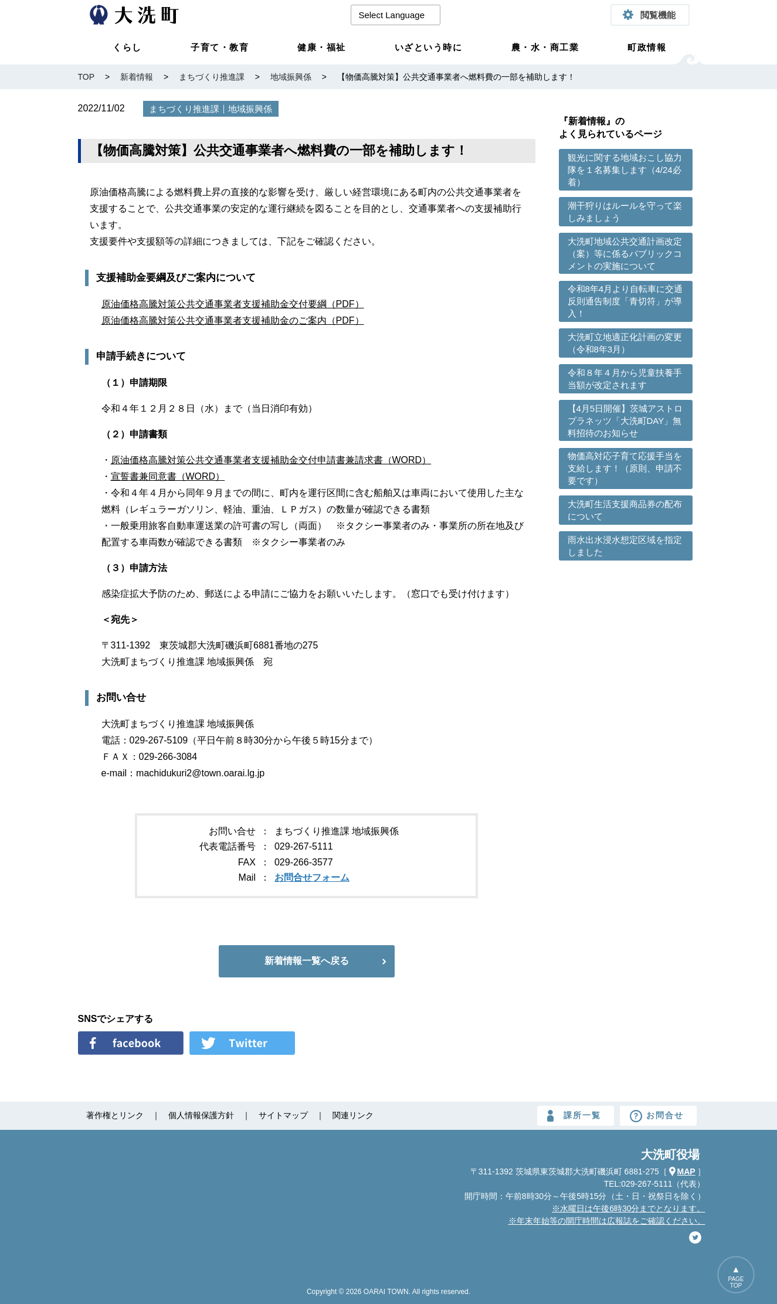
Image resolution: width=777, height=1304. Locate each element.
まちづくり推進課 (184, 109)
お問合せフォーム (312, 877)
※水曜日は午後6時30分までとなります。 (628, 1208)
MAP (686, 1171)
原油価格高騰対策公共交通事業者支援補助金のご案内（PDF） (232, 320)
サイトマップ (283, 1115)
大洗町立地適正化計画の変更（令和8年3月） (625, 343)
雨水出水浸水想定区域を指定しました (625, 546)
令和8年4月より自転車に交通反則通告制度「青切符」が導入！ (625, 301)
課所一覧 (582, 1115)
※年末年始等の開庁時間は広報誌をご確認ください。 (606, 1220)
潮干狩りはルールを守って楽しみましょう (625, 212)
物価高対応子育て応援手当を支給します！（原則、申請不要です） (625, 468)
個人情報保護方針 (201, 1115)
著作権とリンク (115, 1115)
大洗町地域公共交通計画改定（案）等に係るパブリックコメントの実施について (625, 253)
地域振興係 (250, 109)
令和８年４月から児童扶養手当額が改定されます (625, 379)
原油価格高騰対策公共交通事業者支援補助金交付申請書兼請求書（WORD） (271, 460)
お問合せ (665, 1115)
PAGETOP (736, 1282)
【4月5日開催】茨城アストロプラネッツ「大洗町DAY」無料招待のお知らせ (625, 420)
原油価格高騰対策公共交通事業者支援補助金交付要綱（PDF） (232, 304)
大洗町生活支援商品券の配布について (625, 510)
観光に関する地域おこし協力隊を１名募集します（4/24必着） (625, 169)
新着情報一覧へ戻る (306, 961)
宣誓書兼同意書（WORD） (168, 476)
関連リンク (353, 1115)
